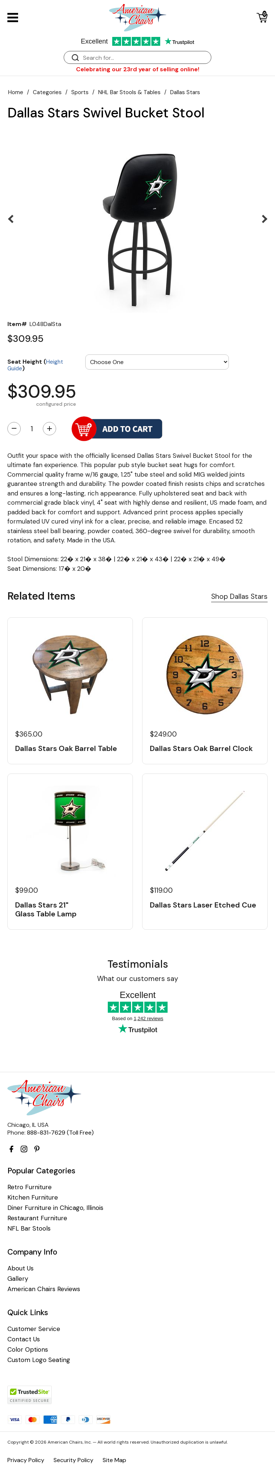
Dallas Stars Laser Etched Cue (203, 905)
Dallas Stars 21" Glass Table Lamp (45, 909)
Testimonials (137, 964)
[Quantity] (32, 428)
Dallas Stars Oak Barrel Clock (201, 748)
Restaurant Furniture (37, 1218)
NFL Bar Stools (29, 1228)
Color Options (27, 1350)
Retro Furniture (29, 1187)
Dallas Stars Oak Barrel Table (66, 748)
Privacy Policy (25, 1460)
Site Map (114, 1460)
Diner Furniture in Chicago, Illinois (55, 1208)
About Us (20, 1268)
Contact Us (23, 1339)
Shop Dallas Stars (239, 596)
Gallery (17, 1279)
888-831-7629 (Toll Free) (60, 1132)
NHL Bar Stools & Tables (129, 92)
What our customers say (137, 978)
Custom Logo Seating (38, 1360)
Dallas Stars (185, 92)
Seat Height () (35, 364)
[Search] (145, 58)
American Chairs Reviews (43, 1289)
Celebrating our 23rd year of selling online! (137, 69)
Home (15, 92)
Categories (47, 92)
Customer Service (33, 1329)
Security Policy (73, 1460)
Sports (80, 92)
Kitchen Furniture (32, 1197)
